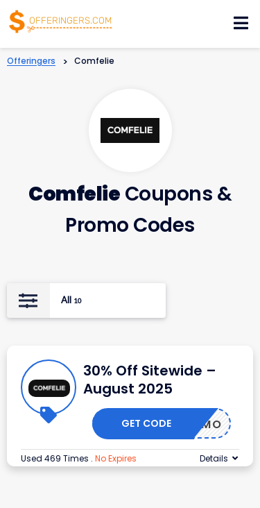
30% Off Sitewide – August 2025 (149, 379)
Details (214, 458)
